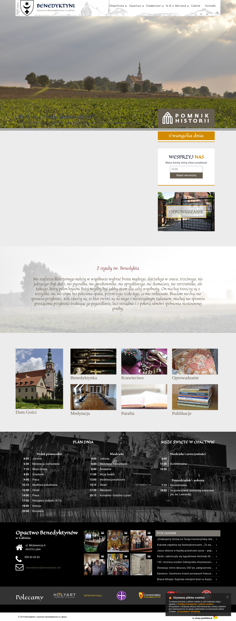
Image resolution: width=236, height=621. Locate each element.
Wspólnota (117, 5)
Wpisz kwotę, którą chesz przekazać (186, 162)
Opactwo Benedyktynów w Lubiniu (56, 8)
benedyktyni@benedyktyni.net (43, 567)
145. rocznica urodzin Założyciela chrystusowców (185, 562)
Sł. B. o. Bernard (176, 5)
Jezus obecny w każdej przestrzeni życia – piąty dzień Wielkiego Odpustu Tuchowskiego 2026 (185, 550)
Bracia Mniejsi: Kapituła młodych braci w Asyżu (184, 579)
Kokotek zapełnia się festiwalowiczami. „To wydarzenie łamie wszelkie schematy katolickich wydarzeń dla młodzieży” (185, 544)
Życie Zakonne (166, 533)
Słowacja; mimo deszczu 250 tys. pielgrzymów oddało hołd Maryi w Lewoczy (185, 567)
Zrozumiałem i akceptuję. (188, 611)
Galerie (195, 5)
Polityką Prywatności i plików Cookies (195, 604)
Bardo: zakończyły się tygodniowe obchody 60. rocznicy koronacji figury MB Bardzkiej (185, 556)
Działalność (153, 5)
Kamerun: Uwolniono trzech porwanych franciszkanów (185, 573)
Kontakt (210, 5)
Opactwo (135, 5)
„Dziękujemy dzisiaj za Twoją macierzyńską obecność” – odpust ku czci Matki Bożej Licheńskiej (185, 539)
